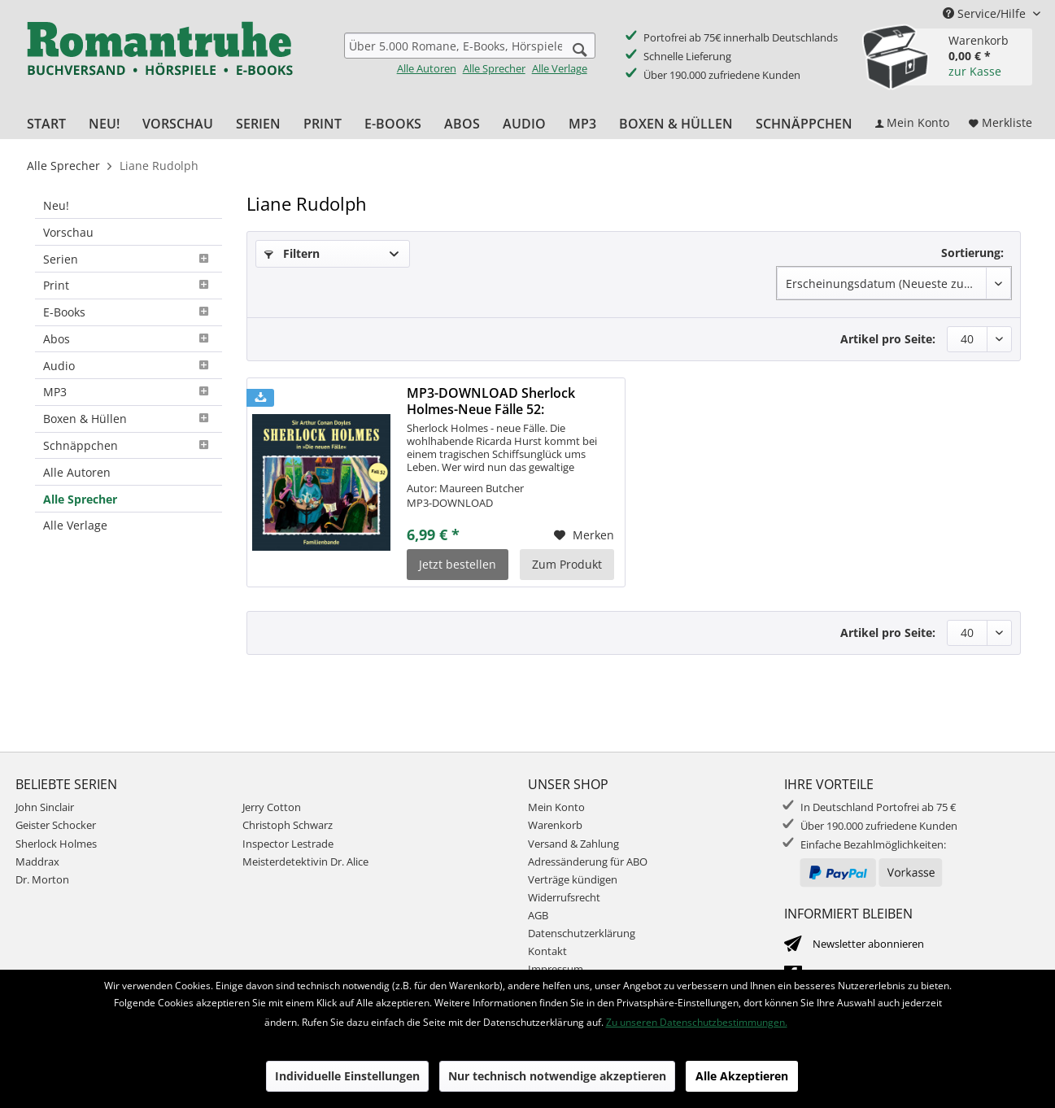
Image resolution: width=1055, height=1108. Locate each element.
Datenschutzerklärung (581, 933)
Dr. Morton (42, 879)
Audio (128, 365)
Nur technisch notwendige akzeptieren (557, 1076)
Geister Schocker (55, 825)
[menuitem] (469, 54)
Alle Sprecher (494, 68)
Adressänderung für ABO (587, 861)
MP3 (128, 391)
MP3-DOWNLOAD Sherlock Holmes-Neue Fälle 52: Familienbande (491, 401)
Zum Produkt (567, 564)
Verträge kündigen (572, 879)
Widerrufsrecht (564, 897)
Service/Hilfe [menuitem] (986, 13)
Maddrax (37, 861)
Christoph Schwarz (287, 825)
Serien (128, 259)
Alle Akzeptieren (741, 1076)
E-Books (128, 312)
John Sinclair (44, 807)
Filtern (292, 253)
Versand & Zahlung (573, 843)
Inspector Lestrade (288, 843)
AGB (538, 915)
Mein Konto (556, 807)
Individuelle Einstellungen (347, 1076)
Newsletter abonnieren (868, 943)
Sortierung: (972, 252)
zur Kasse (974, 71)
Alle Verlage (559, 68)
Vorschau (68, 232)
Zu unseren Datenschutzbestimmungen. (696, 1022)
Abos (128, 339)
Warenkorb (555, 825)
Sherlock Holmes (56, 843)
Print (128, 285)
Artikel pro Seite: (887, 339)
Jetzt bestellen (457, 564)
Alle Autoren (426, 68)
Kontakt (547, 951)
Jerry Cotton (271, 807)
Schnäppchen (128, 445)
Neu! (56, 205)
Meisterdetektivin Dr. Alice (305, 861)
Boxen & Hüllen (128, 418)
